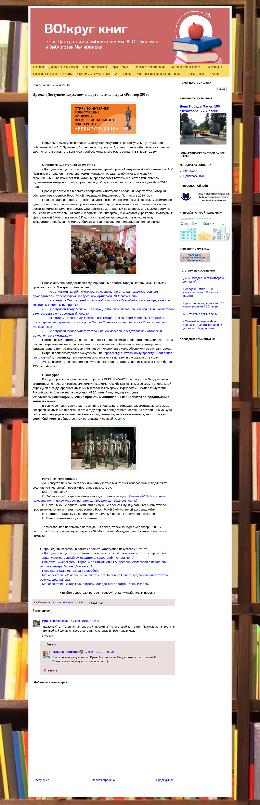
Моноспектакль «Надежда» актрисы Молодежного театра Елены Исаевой (96, 584)
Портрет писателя (95, 66)
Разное (215, 73)
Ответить (48, 636)
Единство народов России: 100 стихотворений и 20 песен (203, 305)
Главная (38, 66)
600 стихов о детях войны (200, 314)
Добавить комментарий (50, 682)
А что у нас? (123, 73)
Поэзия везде (196, 73)
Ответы (51, 644)
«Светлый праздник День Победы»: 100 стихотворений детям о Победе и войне (202, 325)
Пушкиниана (214, 66)
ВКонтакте (190, 171)
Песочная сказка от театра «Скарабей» (70, 570)
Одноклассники (193, 176)
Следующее (41, 780)
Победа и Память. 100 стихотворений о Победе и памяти (200, 292)
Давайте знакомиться (63, 66)
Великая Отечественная (149, 66)
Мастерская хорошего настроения (159, 73)
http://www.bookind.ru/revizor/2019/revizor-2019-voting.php (95, 500)
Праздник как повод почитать (52, 73)
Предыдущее (165, 780)
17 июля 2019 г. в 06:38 (84, 620)
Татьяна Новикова (63, 602)
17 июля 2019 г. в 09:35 (99, 651)
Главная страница (103, 780)
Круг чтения (120, 66)
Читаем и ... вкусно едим (93, 73)
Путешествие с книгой (185, 66)
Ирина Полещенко (55, 620)
